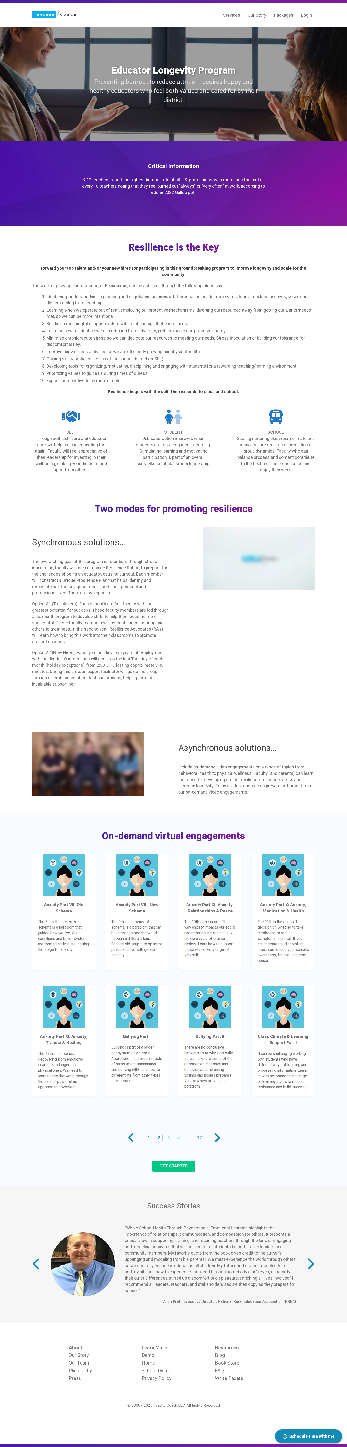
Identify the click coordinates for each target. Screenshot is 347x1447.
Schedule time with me (308, 1436)
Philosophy (80, 1370)
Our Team (79, 1362)
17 (199, 1138)
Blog (220, 1355)
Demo (148, 1355)
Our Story (79, 1355)
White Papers (229, 1378)
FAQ (219, 1370)
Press (75, 1378)
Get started (174, 1166)
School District (157, 1370)
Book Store (227, 1362)
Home (148, 1362)
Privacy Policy (156, 1378)
